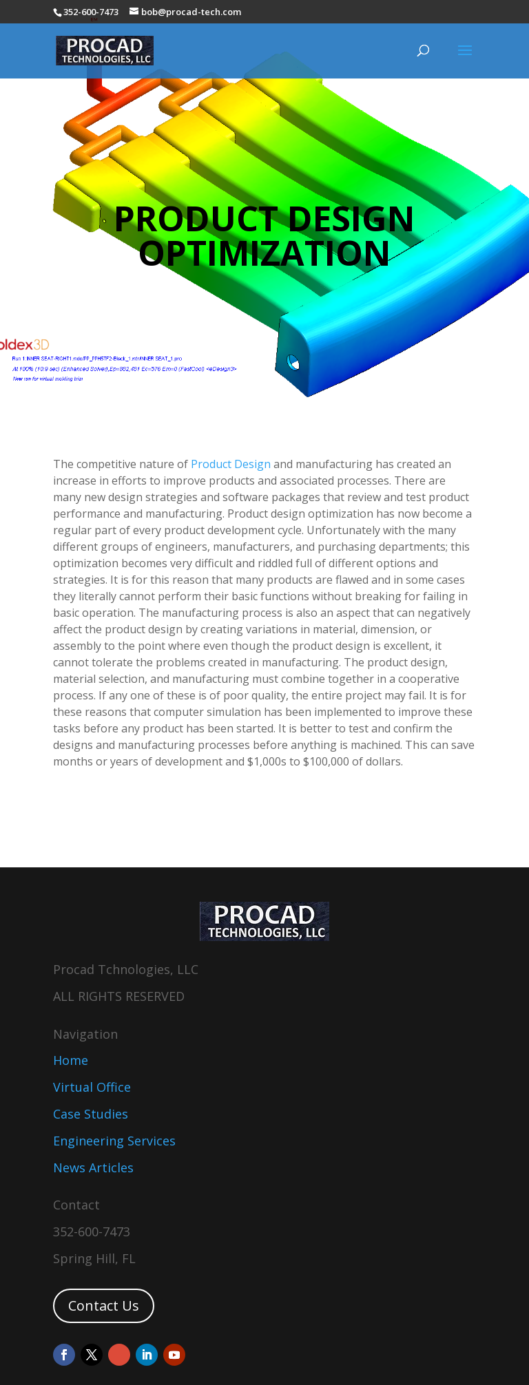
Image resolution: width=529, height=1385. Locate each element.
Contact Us (103, 1305)
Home (70, 1060)
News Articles (93, 1167)
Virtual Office (92, 1087)
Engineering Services (114, 1140)
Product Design (231, 464)
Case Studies (90, 1114)
